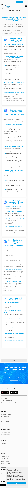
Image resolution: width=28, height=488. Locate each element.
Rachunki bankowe (5, 458)
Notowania (3, 443)
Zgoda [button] (17, 483)
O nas (2, 477)
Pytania (2, 445)
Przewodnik (4, 448)
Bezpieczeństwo (5, 419)
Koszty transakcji (5, 421)
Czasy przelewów (5, 463)
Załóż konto (13, 378)
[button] (26, 6)
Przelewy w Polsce (5, 456)
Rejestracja (19, 2)
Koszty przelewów (5, 461)
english (26, 2)
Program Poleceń (5, 432)
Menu (14, 360)
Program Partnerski (6, 434)
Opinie (2, 473)
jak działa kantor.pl (6, 414)
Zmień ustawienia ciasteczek (8, 402)
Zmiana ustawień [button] (17, 485)
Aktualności (4, 469)
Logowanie (12, 2)
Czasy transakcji (5, 423)
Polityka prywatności (6, 400)
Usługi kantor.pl (5, 416)
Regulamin (4, 398)
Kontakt (3, 481)
